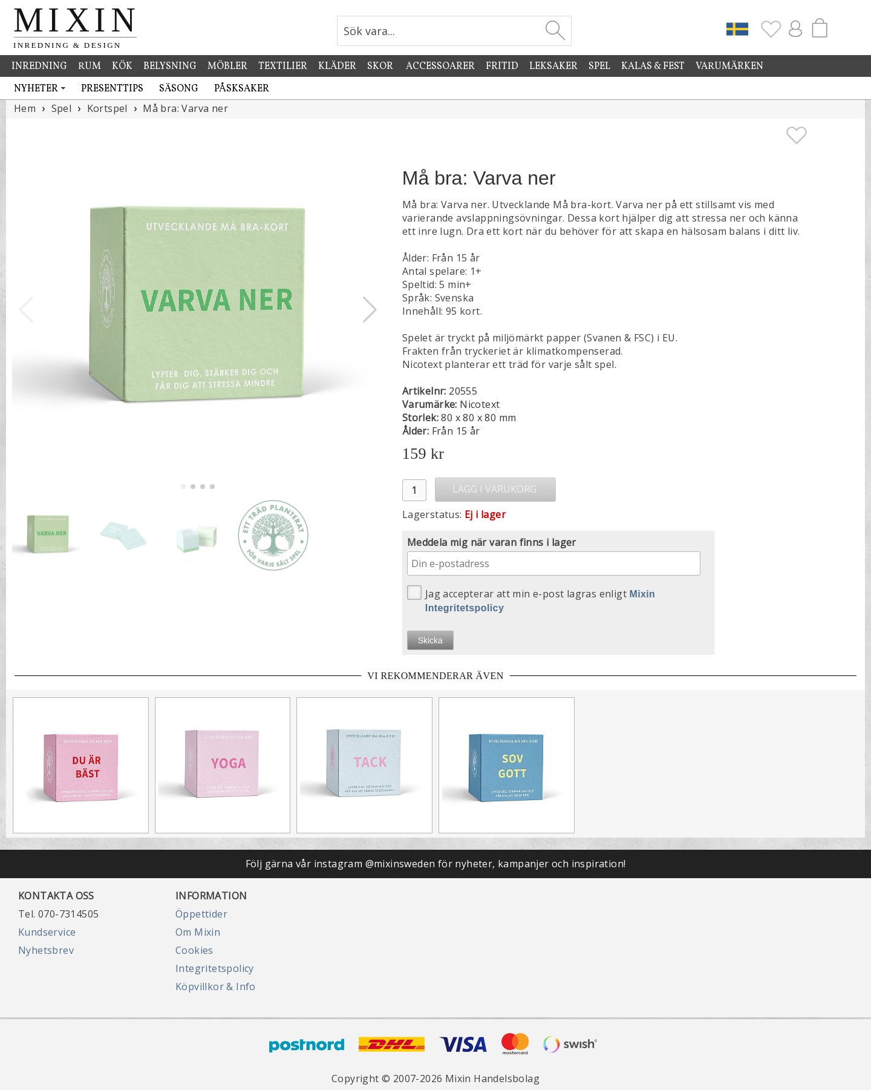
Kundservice (47, 932)
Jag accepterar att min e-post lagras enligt (531, 599)
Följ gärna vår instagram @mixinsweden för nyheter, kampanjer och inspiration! (436, 863)
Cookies (194, 950)
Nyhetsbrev (46, 950)
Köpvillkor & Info (215, 986)
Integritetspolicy (214, 968)
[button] (370, 310)
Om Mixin (197, 932)
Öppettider (201, 914)
